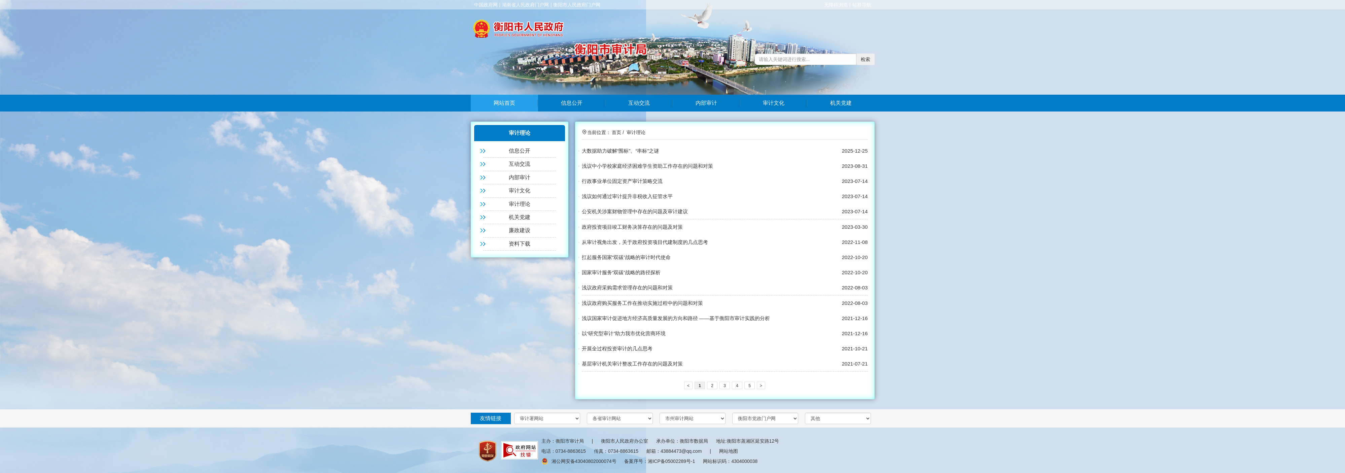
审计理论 (519, 204)
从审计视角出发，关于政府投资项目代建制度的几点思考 (645, 242)
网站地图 (728, 451)
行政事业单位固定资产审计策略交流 (622, 181)
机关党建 (841, 103)
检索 (865, 59)
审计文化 (773, 103)
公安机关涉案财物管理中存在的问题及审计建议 (635, 211)
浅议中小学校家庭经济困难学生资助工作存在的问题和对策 (647, 166)
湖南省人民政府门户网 (525, 4)
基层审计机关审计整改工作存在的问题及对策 (632, 364)
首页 (616, 132)
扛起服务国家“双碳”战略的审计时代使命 (626, 257)
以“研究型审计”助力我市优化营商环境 (624, 333)
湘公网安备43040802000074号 (578, 461)
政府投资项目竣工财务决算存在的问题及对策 (632, 227)
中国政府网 (486, 4)
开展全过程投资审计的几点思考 (617, 348)
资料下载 (519, 244)
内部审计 (706, 103)
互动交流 (639, 103)
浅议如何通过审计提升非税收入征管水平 (627, 196)
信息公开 (571, 103)
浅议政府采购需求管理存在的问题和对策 (627, 287)
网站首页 (504, 103)
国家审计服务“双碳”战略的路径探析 (621, 272)
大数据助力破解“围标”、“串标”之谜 (620, 151)
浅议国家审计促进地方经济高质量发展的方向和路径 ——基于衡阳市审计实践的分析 (676, 318)
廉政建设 (519, 230)
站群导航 (861, 4)
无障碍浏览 (836, 4)
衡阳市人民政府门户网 (576, 4)
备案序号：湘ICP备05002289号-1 (659, 461)
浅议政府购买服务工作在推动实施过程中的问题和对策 (642, 303)
